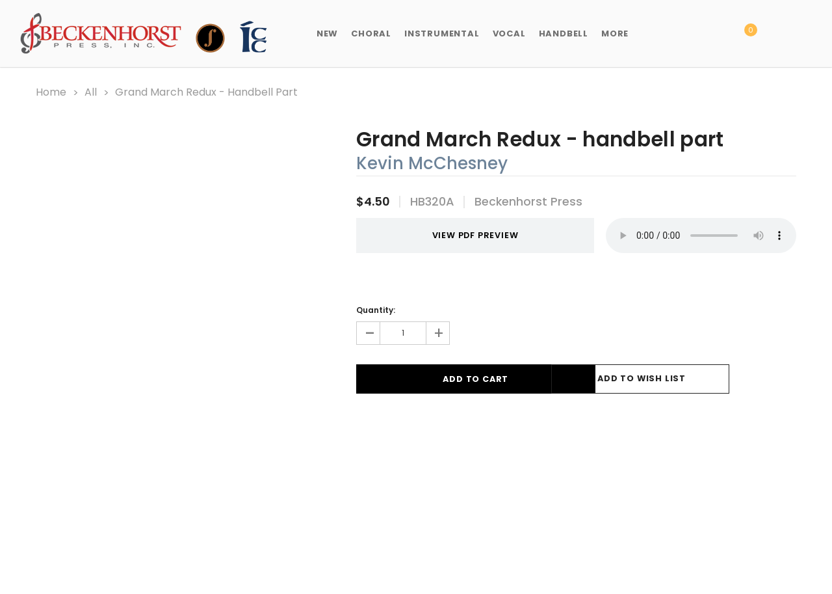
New (327, 33)
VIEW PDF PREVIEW (458, 234)
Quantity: (375, 308)
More (615, 33)
